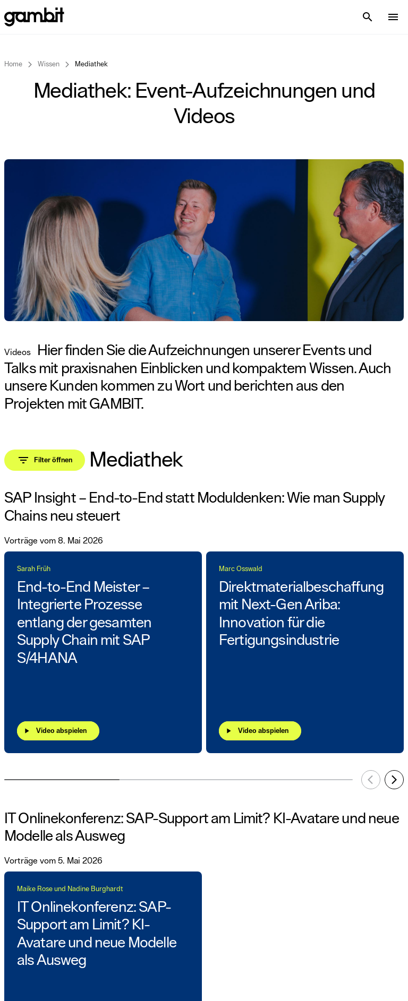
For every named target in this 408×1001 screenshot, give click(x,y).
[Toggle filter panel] (44, 460)
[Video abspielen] (58, 730)
